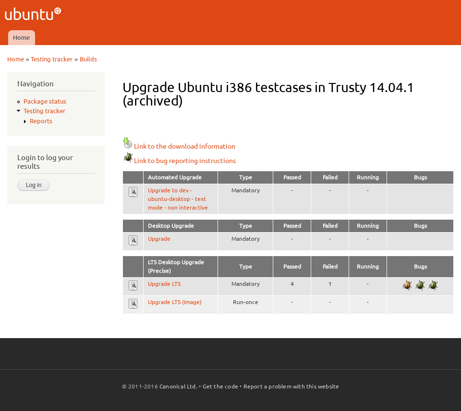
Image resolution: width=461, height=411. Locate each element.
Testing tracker (52, 59)
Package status (45, 101)
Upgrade (159, 238)
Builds (88, 59)
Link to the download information (178, 146)
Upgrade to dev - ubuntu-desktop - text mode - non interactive (178, 199)
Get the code (220, 386)
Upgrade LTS (164, 284)
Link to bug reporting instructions (179, 160)
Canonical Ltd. (178, 386)
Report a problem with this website (291, 386)
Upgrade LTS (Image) (175, 302)
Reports (41, 120)
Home (21, 37)
